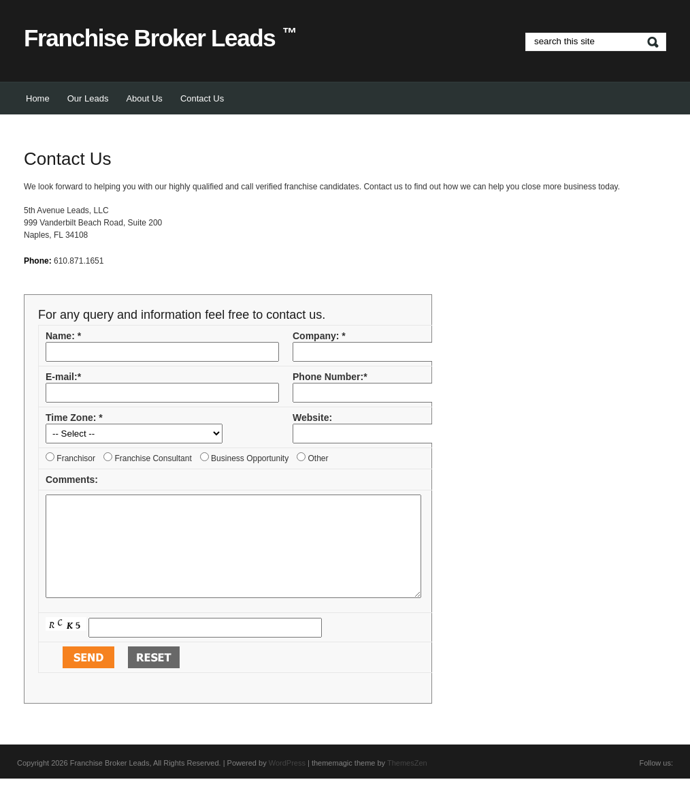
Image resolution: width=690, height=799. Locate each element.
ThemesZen (407, 783)
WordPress (287, 783)
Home (38, 98)
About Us (144, 98)
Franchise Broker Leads (160, 38)
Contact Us (202, 98)
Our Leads (88, 98)
